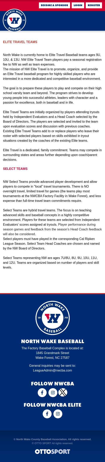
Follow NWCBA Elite (52, 404)
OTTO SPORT (43, 443)
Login (78, 5)
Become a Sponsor (54, 5)
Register (94, 5)
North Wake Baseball (52, 341)
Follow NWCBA (52, 383)
